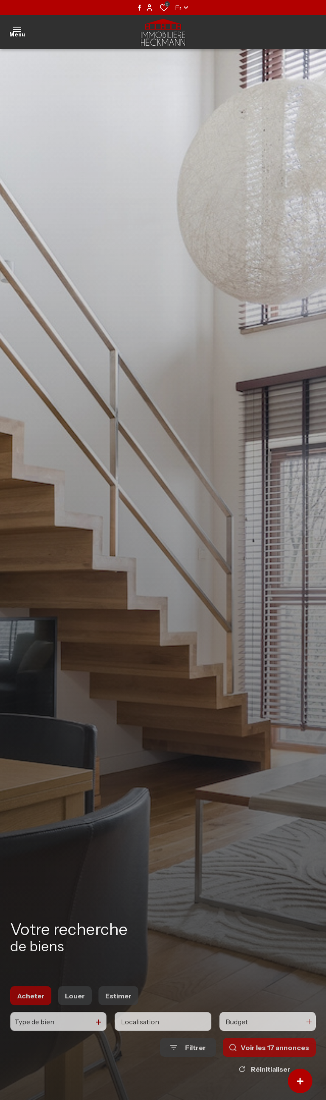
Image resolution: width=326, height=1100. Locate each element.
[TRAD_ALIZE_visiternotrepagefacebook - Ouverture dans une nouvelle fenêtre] (139, 8)
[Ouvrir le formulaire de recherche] (188, 1064)
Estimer (118, 1012)
